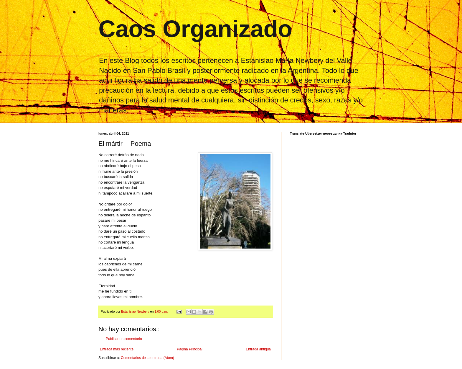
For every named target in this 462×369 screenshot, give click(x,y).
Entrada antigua (258, 349)
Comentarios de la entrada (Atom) (147, 358)
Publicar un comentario (124, 339)
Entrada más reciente (116, 349)
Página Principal (189, 349)
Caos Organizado (195, 29)
